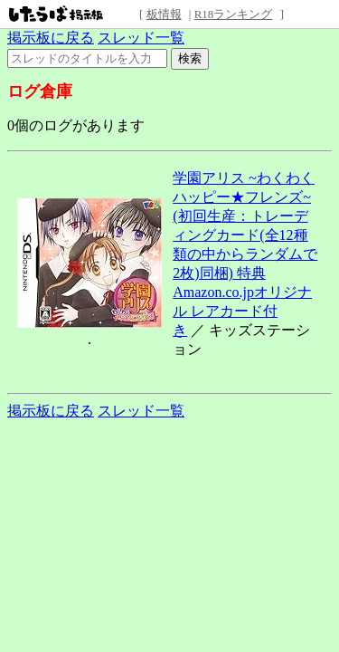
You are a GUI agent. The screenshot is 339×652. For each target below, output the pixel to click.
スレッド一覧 (141, 37)
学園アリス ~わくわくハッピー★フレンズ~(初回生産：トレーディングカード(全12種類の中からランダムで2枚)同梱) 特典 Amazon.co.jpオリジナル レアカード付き (245, 254)
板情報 (164, 14)
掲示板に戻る (50, 37)
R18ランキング (233, 14)
